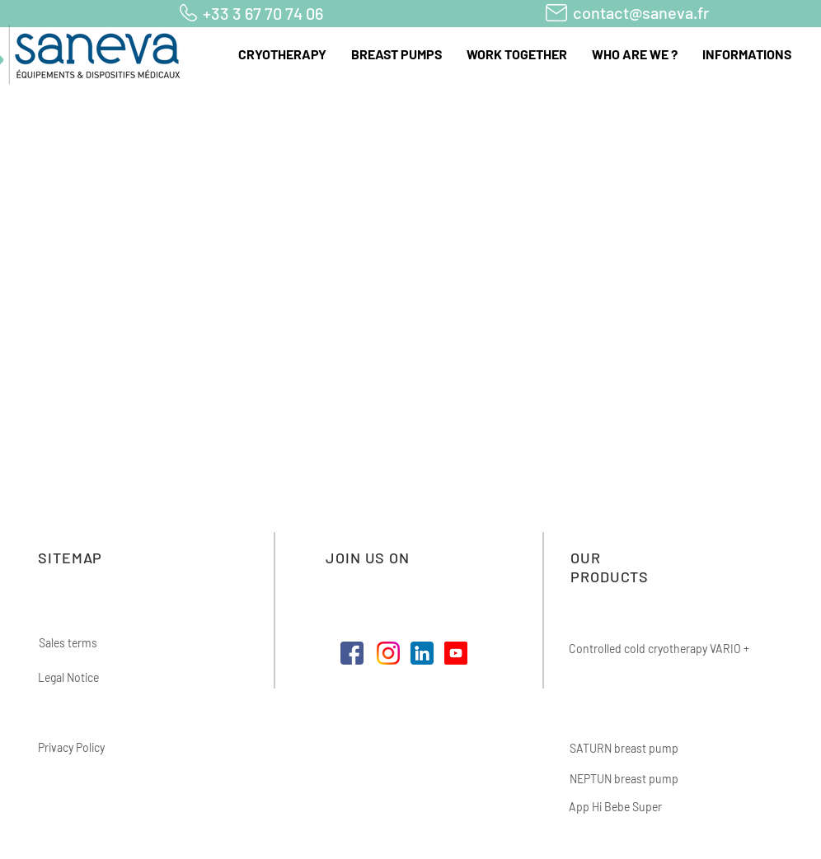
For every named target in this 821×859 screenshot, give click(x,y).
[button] (282, 54)
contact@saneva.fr (641, 12)
